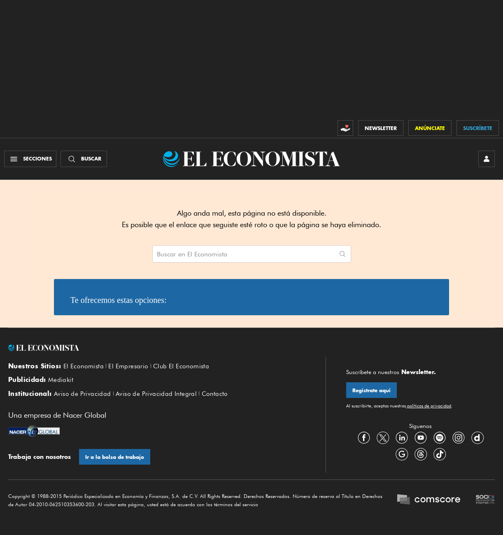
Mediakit (60, 380)
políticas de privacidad (428, 406)
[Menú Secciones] (30, 159)
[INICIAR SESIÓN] (486, 159)
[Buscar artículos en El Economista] (243, 254)
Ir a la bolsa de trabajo (114, 457)
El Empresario (128, 366)
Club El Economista (181, 366)
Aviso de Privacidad (82, 394)
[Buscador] (84, 159)
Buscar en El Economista (192, 254)
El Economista (83, 366)
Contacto (215, 394)
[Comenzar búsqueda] (342, 254)
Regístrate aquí (371, 390)
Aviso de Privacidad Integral (156, 394)
